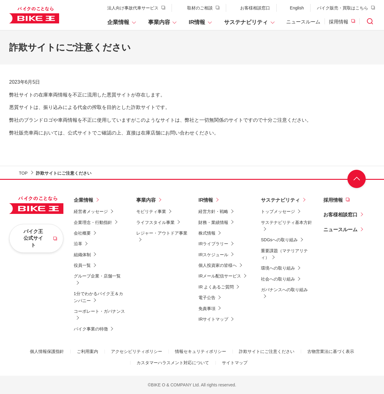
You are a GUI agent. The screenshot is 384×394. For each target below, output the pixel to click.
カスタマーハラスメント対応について (173, 362)
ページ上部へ (356, 179)
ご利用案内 (87, 351)
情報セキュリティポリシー (200, 351)
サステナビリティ (246, 22)
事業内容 (159, 22)
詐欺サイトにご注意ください (266, 351)
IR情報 (197, 22)
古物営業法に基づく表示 (330, 351)
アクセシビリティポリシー (136, 351)
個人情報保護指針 (47, 351)
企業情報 (118, 22)
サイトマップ (234, 362)
